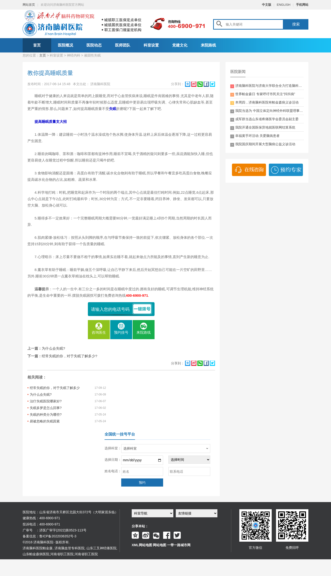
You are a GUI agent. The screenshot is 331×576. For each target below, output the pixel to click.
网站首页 (29, 4)
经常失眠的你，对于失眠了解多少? (69, 356)
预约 (142, 482)
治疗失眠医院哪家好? (46, 401)
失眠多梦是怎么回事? (46, 408)
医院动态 (94, 45)
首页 (37, 45)
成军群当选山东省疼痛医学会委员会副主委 (264, 119)
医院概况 (65, 45)
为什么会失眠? (53, 348)
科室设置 (151, 45)
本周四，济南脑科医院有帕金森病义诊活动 (264, 102)
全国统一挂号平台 (120, 434)
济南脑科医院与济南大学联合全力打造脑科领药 (267, 86)
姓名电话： (113, 471)
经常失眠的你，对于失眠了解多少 (55, 388)
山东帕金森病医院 (36, 554)
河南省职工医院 (62, 554)
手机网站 (302, 4)
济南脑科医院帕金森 (38, 548)
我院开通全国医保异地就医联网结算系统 (262, 127)
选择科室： (113, 448)
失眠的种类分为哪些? (46, 414)
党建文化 (179, 45)
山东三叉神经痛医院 (101, 548)
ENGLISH (283, 4)
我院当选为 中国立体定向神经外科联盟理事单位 (267, 111)
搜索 (296, 24)
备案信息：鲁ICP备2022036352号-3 (49, 536)
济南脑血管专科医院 (70, 548)
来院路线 (208, 45)
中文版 (266, 4)
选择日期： (113, 460)
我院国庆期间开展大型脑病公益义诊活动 (262, 144)
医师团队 (122, 45)
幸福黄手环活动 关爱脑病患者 (255, 136)
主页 (42, 55)
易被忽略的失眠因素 (45, 421)
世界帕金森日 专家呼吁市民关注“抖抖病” (262, 94)
